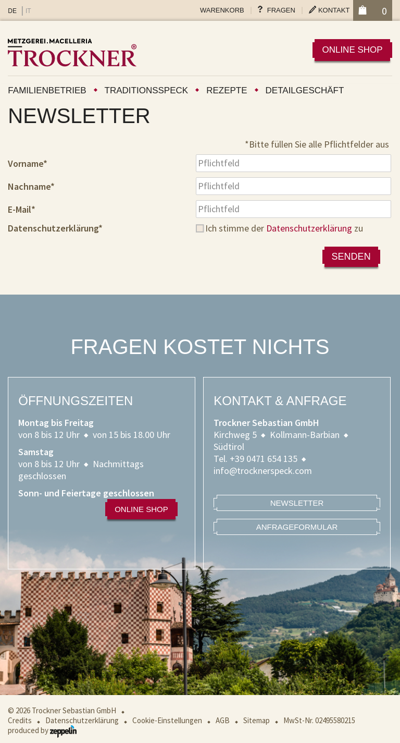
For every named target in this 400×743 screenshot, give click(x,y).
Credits (20, 720)
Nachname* (31, 186)
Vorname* (27, 163)
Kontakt (333, 10)
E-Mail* (21, 209)
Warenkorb (222, 10)
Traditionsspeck (147, 90)
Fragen (281, 10)
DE (12, 11)
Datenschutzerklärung (309, 228)
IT (28, 11)
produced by (42, 730)
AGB (223, 720)
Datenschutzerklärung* (55, 228)
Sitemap (256, 720)
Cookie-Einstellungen (167, 720)
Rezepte (226, 90)
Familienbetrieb (47, 90)
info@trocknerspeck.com (263, 471)
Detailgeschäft (305, 90)
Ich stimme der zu (284, 228)
